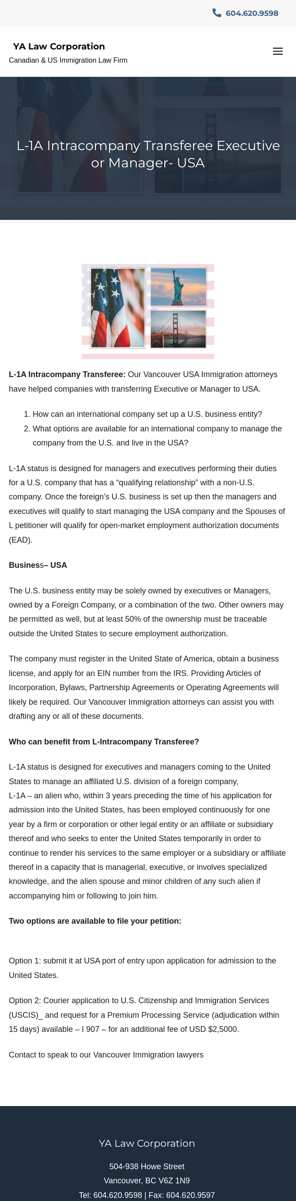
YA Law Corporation (59, 46)
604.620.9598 (245, 13)
